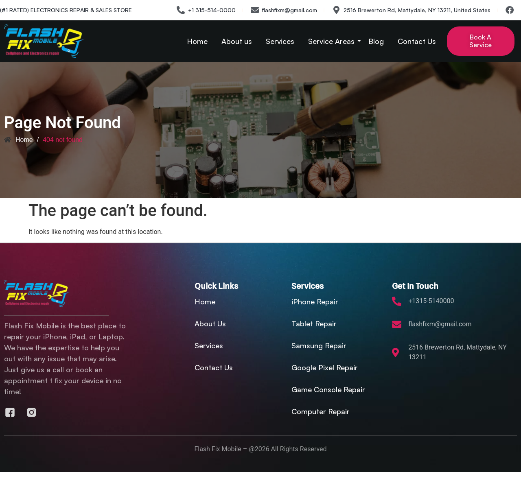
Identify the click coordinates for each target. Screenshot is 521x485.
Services (280, 41)
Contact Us (417, 41)
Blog (376, 41)
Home (197, 41)
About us (236, 41)
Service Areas (332, 41)
